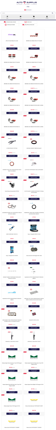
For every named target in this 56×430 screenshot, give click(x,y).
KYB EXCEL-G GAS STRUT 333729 (27, 231)
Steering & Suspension (27, 406)
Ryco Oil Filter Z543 (27, 359)
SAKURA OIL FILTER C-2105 (10, 381)
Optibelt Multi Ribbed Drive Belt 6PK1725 (10, 316)
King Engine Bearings (41, 407)
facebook (5, 417)
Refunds (14, 406)
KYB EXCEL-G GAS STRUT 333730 (45, 231)
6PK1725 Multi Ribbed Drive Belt (10, 37)
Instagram (13, 417)
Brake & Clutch (25, 404)
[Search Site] (52, 12)
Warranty (14, 407)
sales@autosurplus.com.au (8, 413)
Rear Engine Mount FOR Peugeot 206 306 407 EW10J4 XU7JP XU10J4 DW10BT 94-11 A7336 (10, 340)
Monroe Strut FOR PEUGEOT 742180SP (9, 295)
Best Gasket (39, 403)
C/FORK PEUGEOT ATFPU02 (27, 102)
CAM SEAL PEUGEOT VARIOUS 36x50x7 (45, 102)
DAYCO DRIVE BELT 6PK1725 (9, 166)
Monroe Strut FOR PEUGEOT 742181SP (27, 295)
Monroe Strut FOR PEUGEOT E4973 (45, 295)
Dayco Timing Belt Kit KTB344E (46, 166)
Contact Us (15, 403)
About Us (2, 404)
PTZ (38, 409)
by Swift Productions (47, 428)
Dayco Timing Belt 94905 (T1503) (27, 166)
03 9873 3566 (6, 415)
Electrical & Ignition (26, 407)
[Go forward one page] (31, 394)
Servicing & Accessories (27, 409)
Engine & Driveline (26, 403)
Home (2, 403)
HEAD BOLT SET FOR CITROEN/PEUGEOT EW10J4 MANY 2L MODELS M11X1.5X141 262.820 (27, 211)
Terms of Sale (3, 406)
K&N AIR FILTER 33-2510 (10, 231)
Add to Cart (10, 45)
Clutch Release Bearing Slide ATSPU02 (46, 123)
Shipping (14, 404)
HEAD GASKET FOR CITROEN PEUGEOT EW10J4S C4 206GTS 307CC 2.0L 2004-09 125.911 (45, 211)
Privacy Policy (3, 407)
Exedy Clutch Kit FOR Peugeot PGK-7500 (9, 188)
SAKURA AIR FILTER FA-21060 (45, 359)
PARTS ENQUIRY (28, 9)
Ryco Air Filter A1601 (46, 338)
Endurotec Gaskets (40, 406)
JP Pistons (39, 404)
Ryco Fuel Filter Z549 (10, 359)
